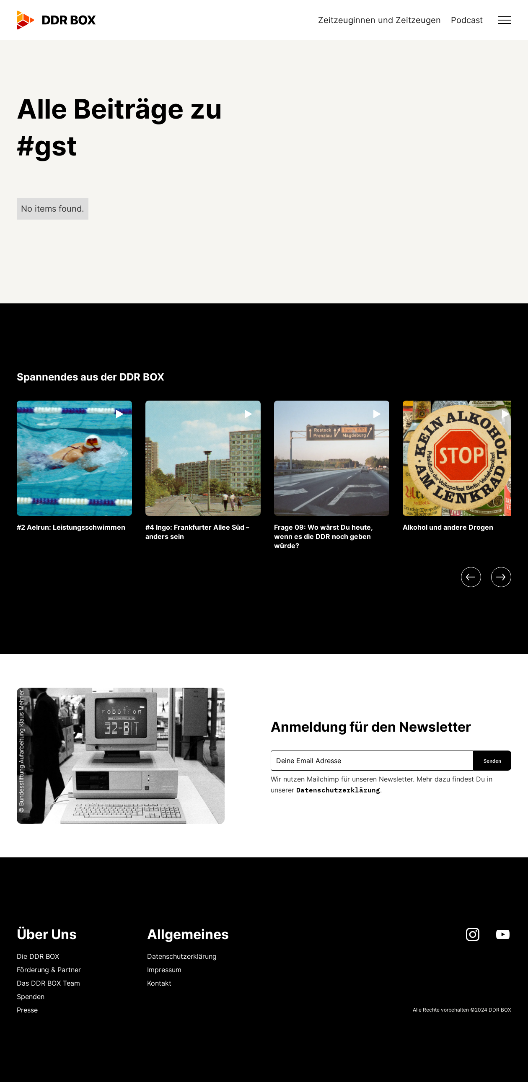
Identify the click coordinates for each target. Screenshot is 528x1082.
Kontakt (159, 983)
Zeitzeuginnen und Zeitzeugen (379, 20)
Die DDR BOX (38, 956)
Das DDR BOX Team (48, 983)
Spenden (30, 996)
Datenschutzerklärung (338, 789)
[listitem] (74, 466)
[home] (56, 20)
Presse (27, 1010)
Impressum (164, 970)
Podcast (467, 20)
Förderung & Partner (49, 970)
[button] (499, 20)
